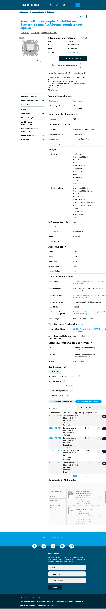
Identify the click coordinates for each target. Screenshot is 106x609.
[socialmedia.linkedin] (43, 546)
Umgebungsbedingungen (32, 101)
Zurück (81, 17)
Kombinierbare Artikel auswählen (65, 66)
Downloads (37, 32)
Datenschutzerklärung (28, 606)
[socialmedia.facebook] (34, 546)
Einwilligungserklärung (65, 602)
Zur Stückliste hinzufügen (73, 59)
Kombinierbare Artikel (53, 32)
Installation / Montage (32, 97)
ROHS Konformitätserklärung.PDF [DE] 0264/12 (84, 510)
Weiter (55, 588)
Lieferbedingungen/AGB (46, 602)
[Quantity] (53, 59)
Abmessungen (32, 114)
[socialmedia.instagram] (53, 546)
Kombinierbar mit (32, 136)
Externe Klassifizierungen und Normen (32, 130)
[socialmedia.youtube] (62, 546)
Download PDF (72, 52)
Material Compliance (32, 118)
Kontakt (54, 606)
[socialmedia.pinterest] (71, 546)
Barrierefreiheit (43, 606)
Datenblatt (25, 32)
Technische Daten (32, 105)
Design (32, 109)
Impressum (79, 602)
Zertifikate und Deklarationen (32, 124)
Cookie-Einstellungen (27, 602)
